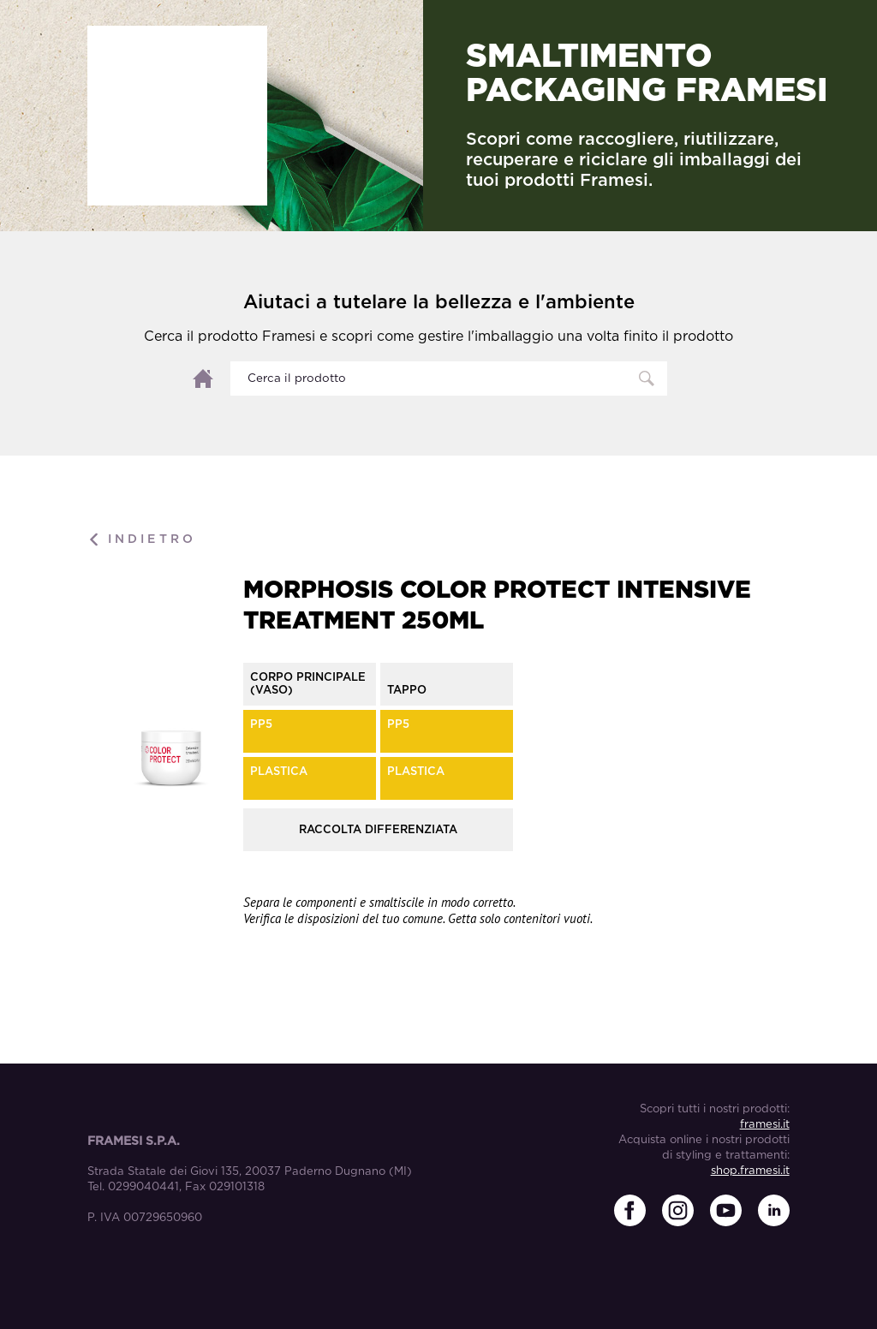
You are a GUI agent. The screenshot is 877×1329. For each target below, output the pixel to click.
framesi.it (765, 1124)
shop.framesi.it (750, 1171)
